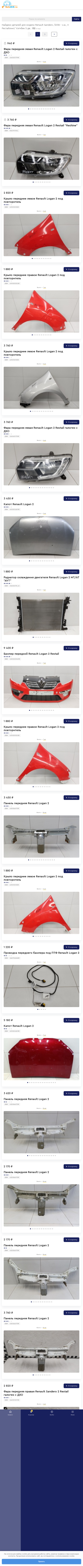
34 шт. (44, 812)
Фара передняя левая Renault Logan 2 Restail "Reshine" (41, 125)
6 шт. (44, 61)
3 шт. (44, 513)
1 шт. (44, 134)
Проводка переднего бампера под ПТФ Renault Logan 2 (41, 953)
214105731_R (14, 586)
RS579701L (14, 130)
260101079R (14, 1400)
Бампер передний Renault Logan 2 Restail (31, 653)
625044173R (14, 808)
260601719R (14, 57)
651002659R (15, 509)
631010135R (14, 207)
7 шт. (44, 287)
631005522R (15, 283)
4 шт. (44, 1404)
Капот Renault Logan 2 (19, 504)
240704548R (15, 958)
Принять (41, 1561)
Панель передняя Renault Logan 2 (26, 803)
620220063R (15, 659)
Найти (76, 19)
